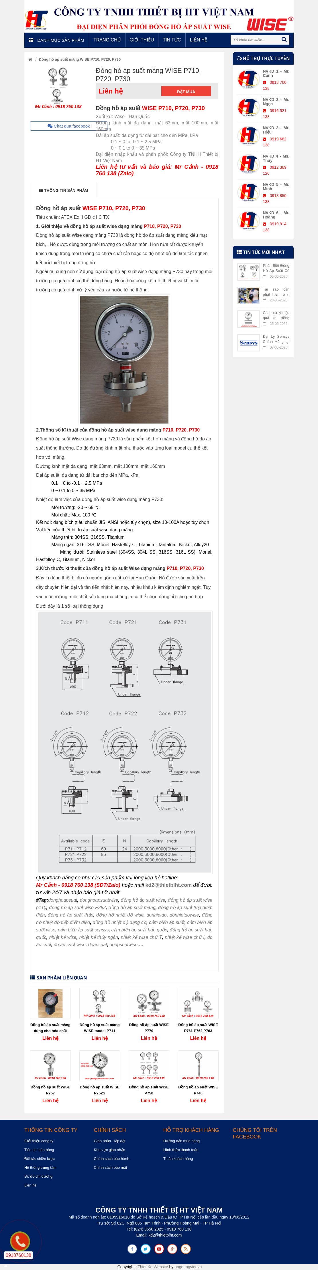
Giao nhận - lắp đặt (109, 1141)
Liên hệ (198, 39)
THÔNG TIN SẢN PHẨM (63, 190)
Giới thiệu (142, 39)
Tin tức (172, 39)
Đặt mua (186, 92)
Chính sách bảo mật (110, 1167)
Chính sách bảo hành (111, 1158)
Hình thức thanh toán (180, 1150)
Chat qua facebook (69, 126)
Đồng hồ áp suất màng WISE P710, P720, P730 (80, 59)
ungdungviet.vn (188, 1267)
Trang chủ (107, 39)
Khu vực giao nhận (109, 1150)
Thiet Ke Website (153, 1267)
